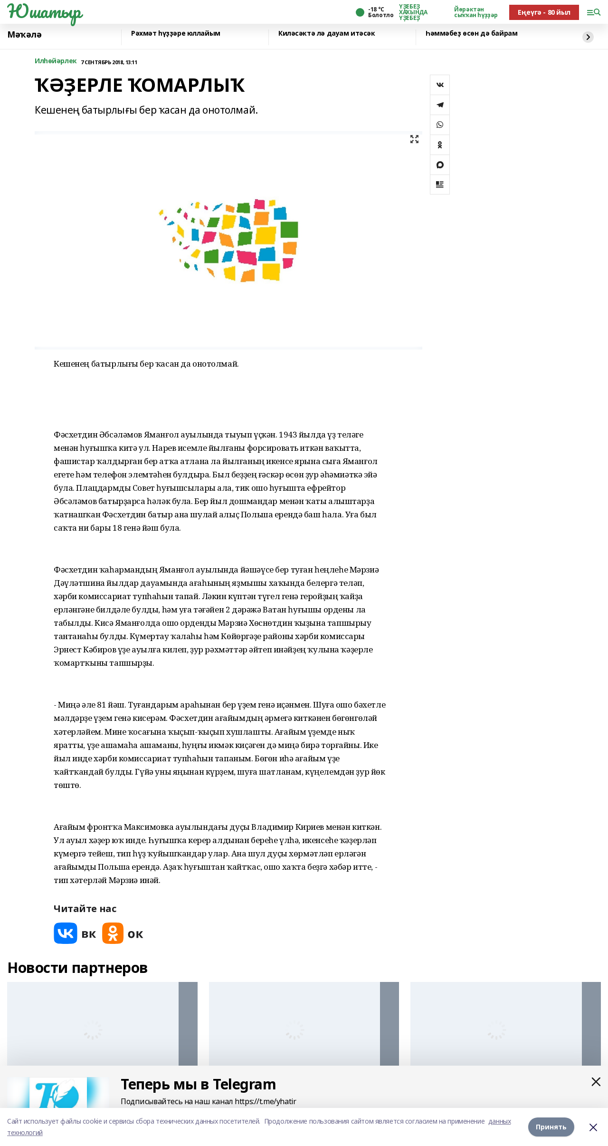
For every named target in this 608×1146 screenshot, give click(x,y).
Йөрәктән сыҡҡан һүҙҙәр (476, 12)
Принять (551, 1126)
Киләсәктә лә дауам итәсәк (326, 33)
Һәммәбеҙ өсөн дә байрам (471, 33)
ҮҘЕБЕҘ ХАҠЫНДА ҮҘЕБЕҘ (413, 12)
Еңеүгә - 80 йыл (544, 12)
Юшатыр (43, 11)
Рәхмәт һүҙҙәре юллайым (175, 33)
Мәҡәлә (24, 34)
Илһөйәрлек (56, 61)
